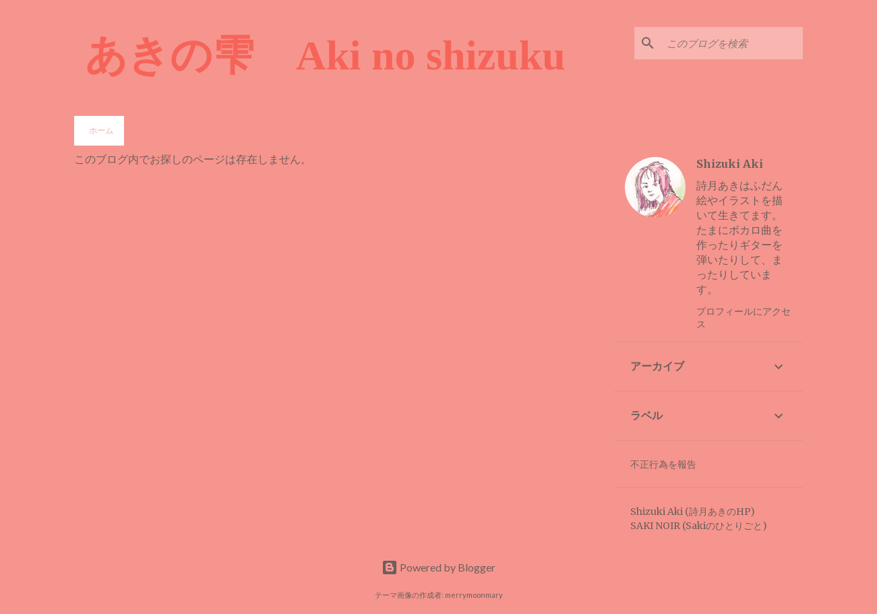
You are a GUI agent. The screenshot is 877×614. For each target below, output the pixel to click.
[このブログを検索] (732, 43)
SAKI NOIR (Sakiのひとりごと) (698, 526)
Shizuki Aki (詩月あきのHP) (692, 511)
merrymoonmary (474, 594)
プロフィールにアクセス (743, 317)
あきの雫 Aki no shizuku (325, 55)
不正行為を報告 (663, 464)
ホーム (101, 130)
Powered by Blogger (438, 567)
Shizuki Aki (729, 164)
